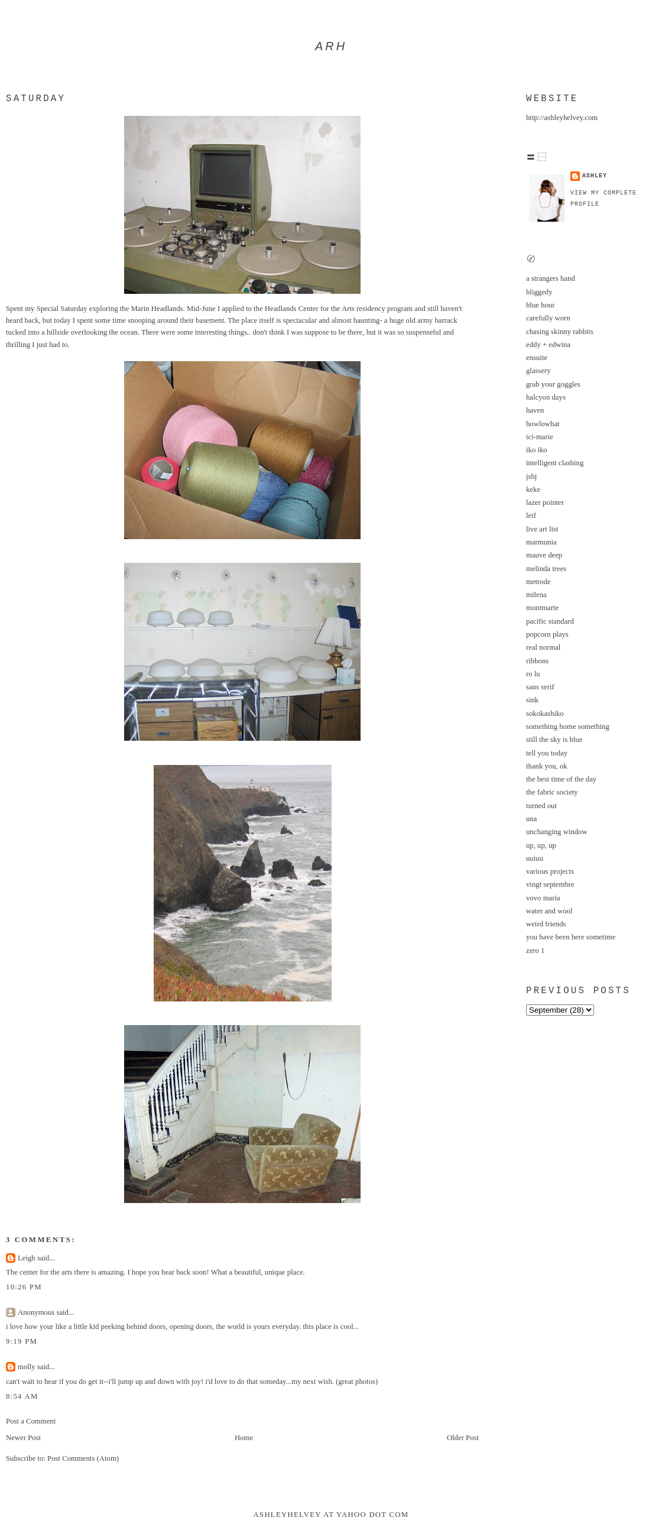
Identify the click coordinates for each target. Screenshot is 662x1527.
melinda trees (546, 569)
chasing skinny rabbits (559, 332)
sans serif (540, 687)
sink (532, 700)
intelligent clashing (554, 463)
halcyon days (546, 397)
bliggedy (539, 292)
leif (531, 515)
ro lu (533, 674)
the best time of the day (561, 779)
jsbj (531, 476)
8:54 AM (22, 1396)
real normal (543, 647)
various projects (550, 871)
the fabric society (552, 792)
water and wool (549, 911)
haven (535, 410)
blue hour (540, 305)
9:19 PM (21, 1341)
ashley (594, 176)
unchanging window (557, 832)
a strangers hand (550, 278)
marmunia (541, 542)
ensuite (536, 358)
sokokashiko (545, 713)
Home (244, 1438)
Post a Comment (31, 1421)
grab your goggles (553, 384)
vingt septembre (550, 884)
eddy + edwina (548, 345)
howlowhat (543, 424)
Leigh (26, 1258)
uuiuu (534, 858)
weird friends (546, 924)
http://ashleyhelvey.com (562, 118)
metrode (538, 582)
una (531, 819)
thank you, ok (546, 766)
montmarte (542, 608)
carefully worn (548, 318)
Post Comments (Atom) (83, 1458)
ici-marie (539, 437)
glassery (538, 371)
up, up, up (541, 845)
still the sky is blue (554, 739)
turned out (541, 806)
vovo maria (543, 898)
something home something (567, 726)
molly (26, 1367)
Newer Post (23, 1438)
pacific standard (550, 621)
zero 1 (535, 950)
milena (536, 595)
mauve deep (544, 555)
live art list (542, 529)
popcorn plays (547, 634)
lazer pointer (545, 502)
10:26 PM (24, 1287)
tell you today (546, 753)
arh (331, 46)
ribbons (537, 661)
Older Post (463, 1438)
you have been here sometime (570, 937)
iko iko (536, 450)
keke (533, 489)
